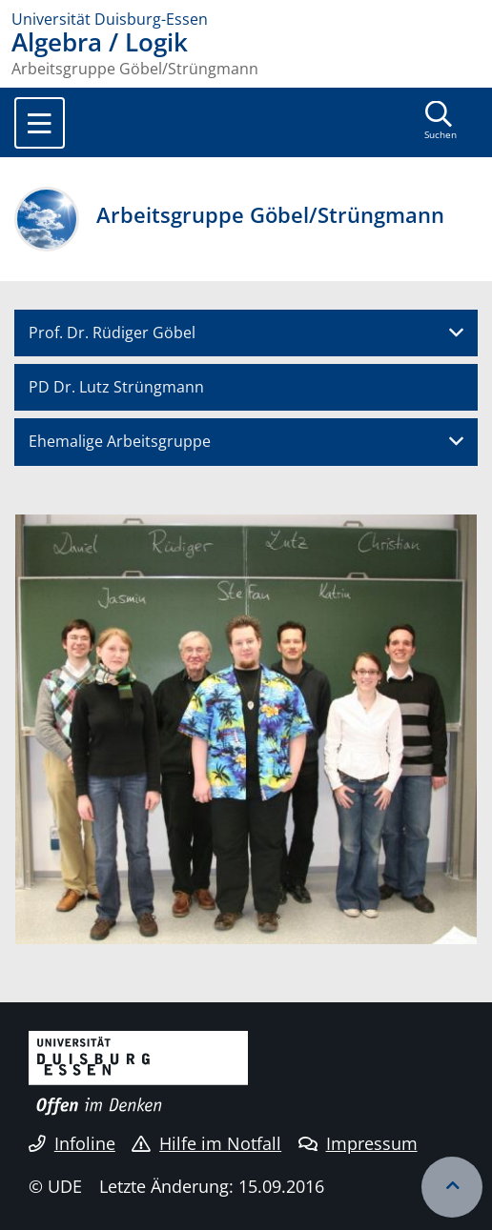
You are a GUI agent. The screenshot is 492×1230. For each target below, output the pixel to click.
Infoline (72, 1143)
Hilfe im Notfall (206, 1143)
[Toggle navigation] (39, 123)
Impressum (358, 1143)
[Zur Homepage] (246, 19)
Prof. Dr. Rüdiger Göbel (112, 332)
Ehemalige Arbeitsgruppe (120, 441)
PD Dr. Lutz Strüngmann (116, 386)
